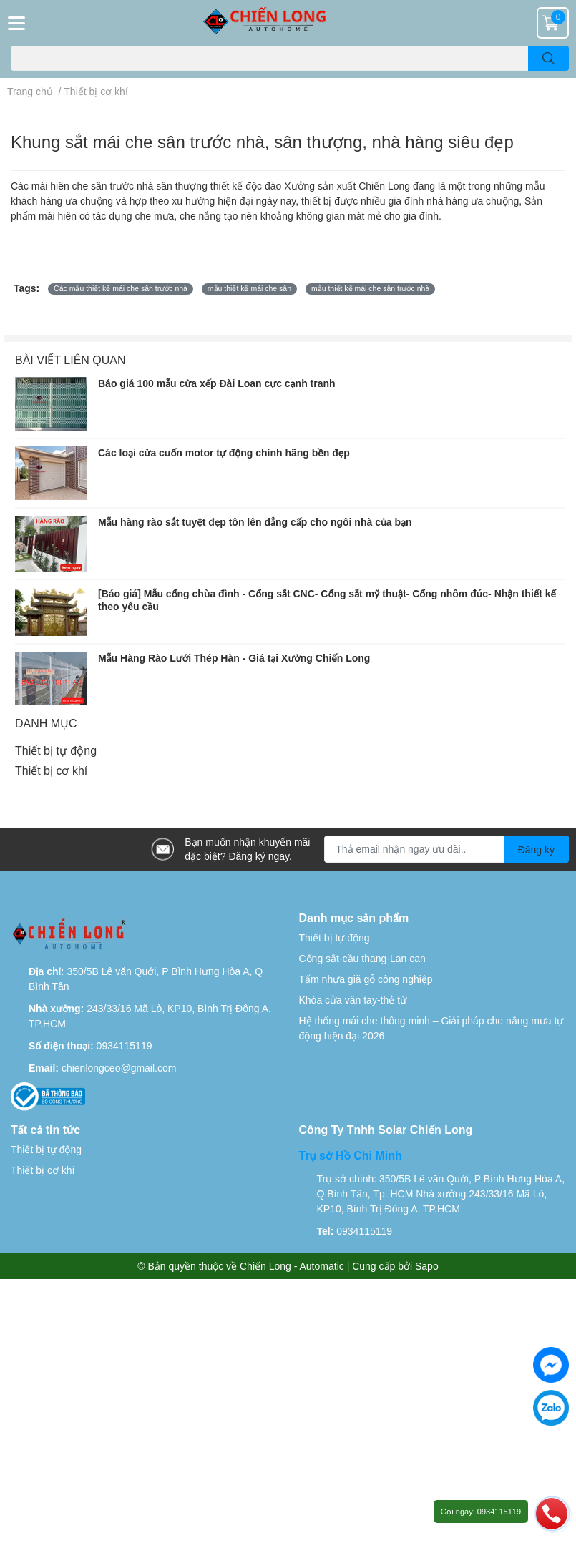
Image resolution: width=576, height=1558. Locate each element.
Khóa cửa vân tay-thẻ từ (353, 1000)
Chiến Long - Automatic (292, 1266)
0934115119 (124, 1045)
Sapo (427, 1266)
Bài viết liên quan (70, 359)
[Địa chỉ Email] (446, 849)
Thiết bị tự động (56, 750)
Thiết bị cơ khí (51, 770)
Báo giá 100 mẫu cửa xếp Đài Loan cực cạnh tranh (217, 383)
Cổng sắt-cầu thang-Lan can (362, 958)
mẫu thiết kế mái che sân (249, 288)
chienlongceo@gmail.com (119, 1068)
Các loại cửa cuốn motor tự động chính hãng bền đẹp (224, 452)
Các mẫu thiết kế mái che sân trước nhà (120, 288)
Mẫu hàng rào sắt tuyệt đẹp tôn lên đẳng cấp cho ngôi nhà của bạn (254, 522)
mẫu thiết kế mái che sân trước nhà (370, 288)
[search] (548, 58)
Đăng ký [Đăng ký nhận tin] (536, 849)
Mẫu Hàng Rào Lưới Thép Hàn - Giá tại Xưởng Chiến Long (234, 658)
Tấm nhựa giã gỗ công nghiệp (366, 979)
